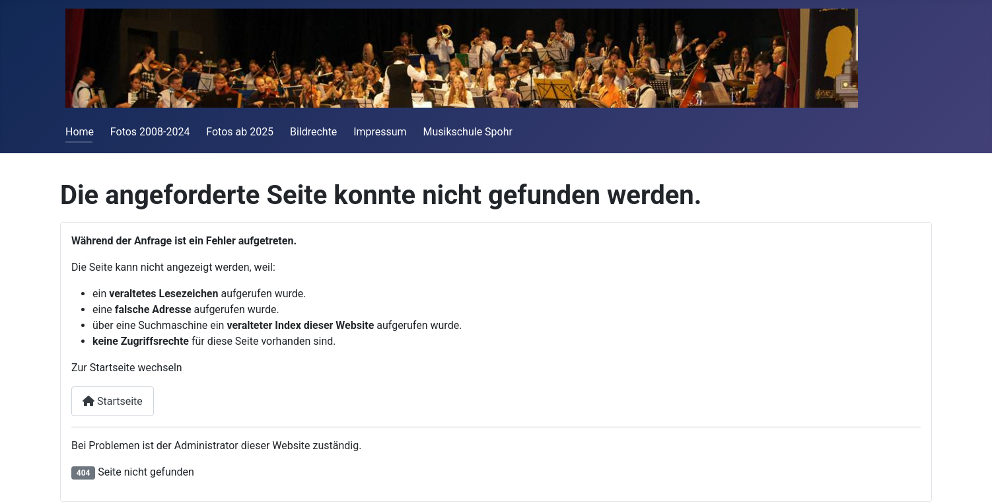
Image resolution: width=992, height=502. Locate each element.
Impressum (380, 132)
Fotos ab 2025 (239, 132)
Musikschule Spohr (468, 132)
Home (79, 132)
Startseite (113, 401)
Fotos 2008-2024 (150, 132)
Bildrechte (313, 132)
